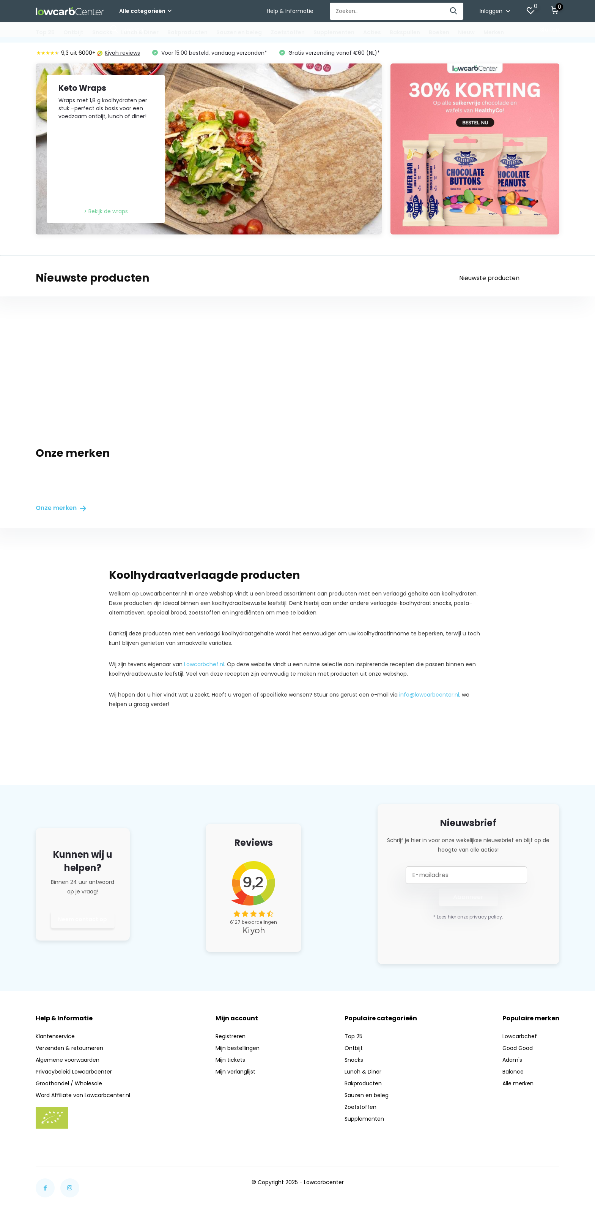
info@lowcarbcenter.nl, (429, 694)
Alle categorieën (145, 11)
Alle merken (518, 1083)
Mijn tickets (230, 1060)
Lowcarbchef (519, 1036)
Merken (493, 32)
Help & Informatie (290, 11)
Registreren (231, 1036)
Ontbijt (73, 32)
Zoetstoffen (288, 32)
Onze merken (61, 508)
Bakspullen (405, 32)
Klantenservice (55, 1036)
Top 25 (45, 32)
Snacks (102, 32)
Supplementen (333, 32)
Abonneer (468, 897)
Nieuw (466, 32)
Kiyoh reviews (118, 53)
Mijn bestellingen (238, 1048)
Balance (513, 1071)
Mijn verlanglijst (235, 1071)
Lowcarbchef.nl (204, 664)
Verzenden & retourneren (69, 1048)
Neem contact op (82, 919)
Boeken (439, 32)
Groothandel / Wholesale (69, 1083)
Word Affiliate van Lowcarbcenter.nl (83, 1095)
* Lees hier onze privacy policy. (468, 917)
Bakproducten (187, 32)
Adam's (512, 1060)
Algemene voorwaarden (67, 1060)
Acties (372, 32)
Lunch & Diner (140, 32)
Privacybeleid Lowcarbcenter (74, 1071)
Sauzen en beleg (239, 32)
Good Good (517, 1048)
